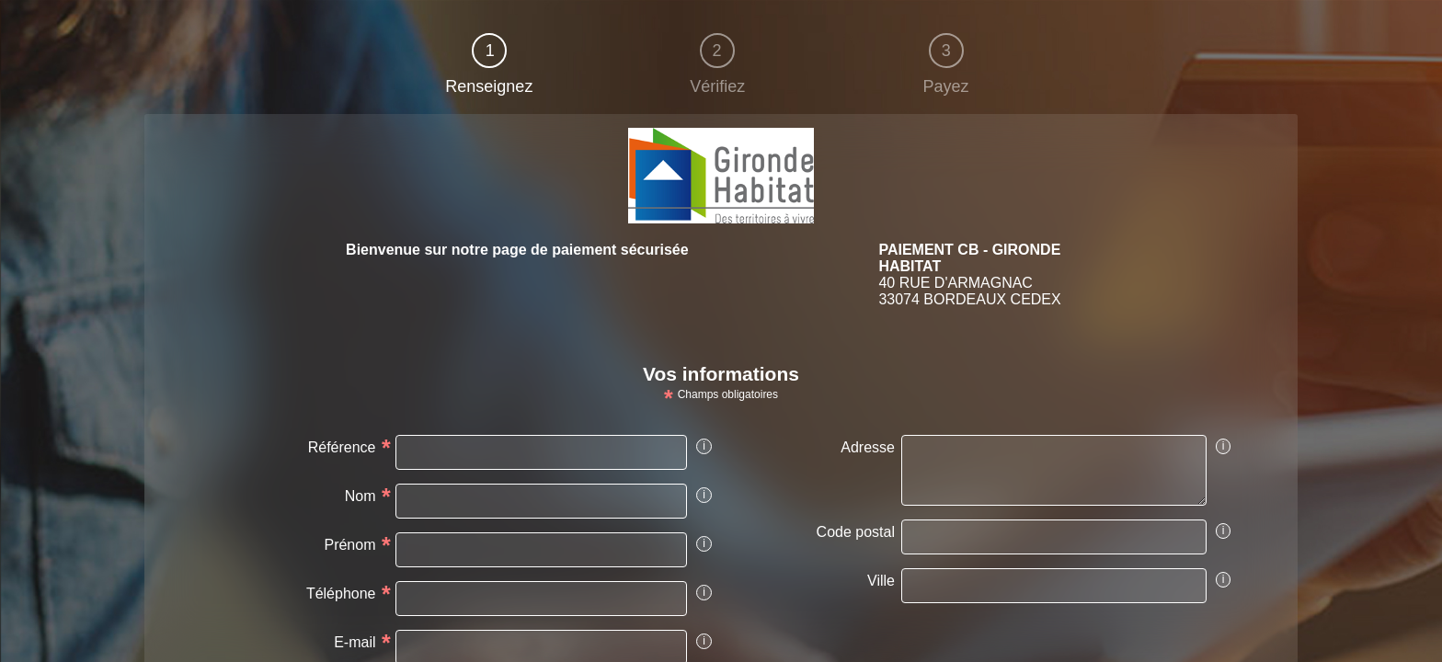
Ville (881, 580)
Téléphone (341, 593)
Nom (360, 496)
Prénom (349, 545)
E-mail (354, 642)
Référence (342, 447)
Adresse (868, 447)
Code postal (856, 532)
